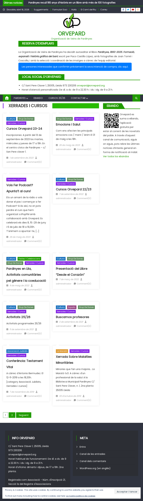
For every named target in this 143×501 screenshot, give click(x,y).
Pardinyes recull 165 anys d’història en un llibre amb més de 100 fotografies (71, 2)
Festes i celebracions (29, 258)
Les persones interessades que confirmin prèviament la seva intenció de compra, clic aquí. (75, 66)
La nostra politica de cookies (80, 495)
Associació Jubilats (17, 351)
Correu (103, 9)
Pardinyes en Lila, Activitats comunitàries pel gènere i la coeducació (26, 275)
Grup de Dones (26, 118)
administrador (14, 162)
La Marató (62, 351)
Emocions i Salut (68, 124)
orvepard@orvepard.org (91, 85)
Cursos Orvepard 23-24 (24, 129)
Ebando (38, 98)
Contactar (78, 98)
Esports (71, 307)
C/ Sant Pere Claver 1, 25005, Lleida (28, 446)
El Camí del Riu (88, 9)
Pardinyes (20, 98)
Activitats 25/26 (18, 317)
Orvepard (71, 33)
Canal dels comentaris (93, 461)
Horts (74, 9)
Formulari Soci (60, 9)
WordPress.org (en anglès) (95, 468)
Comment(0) (34, 162)
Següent (24, 415)
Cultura (11, 118)
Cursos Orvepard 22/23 (73, 189)
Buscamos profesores (72, 317)
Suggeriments (41, 9)
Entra (83, 446)
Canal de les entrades (92, 454)
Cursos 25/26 (57, 98)
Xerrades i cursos (16, 123)
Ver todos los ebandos (116, 156)
